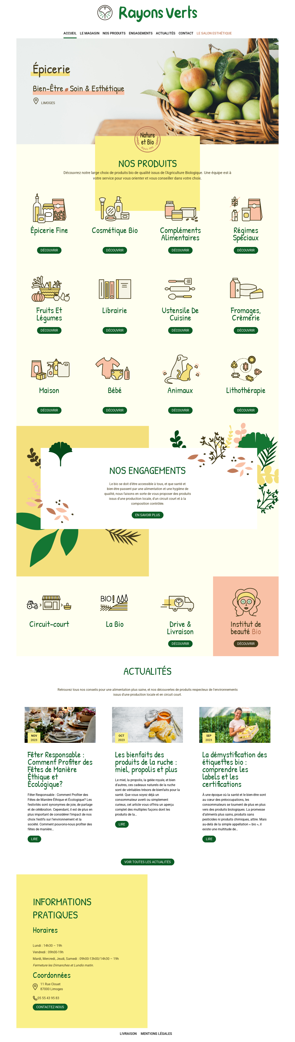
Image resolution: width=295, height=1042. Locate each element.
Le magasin (89, 33)
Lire (34, 839)
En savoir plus (147, 515)
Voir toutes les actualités (147, 862)
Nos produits (114, 33)
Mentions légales (156, 1034)
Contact (186, 33)
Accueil (70, 33)
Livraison (128, 1034)
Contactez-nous (50, 1007)
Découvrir (49, 250)
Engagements (141, 33)
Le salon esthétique (214, 33)
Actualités (165, 33)
